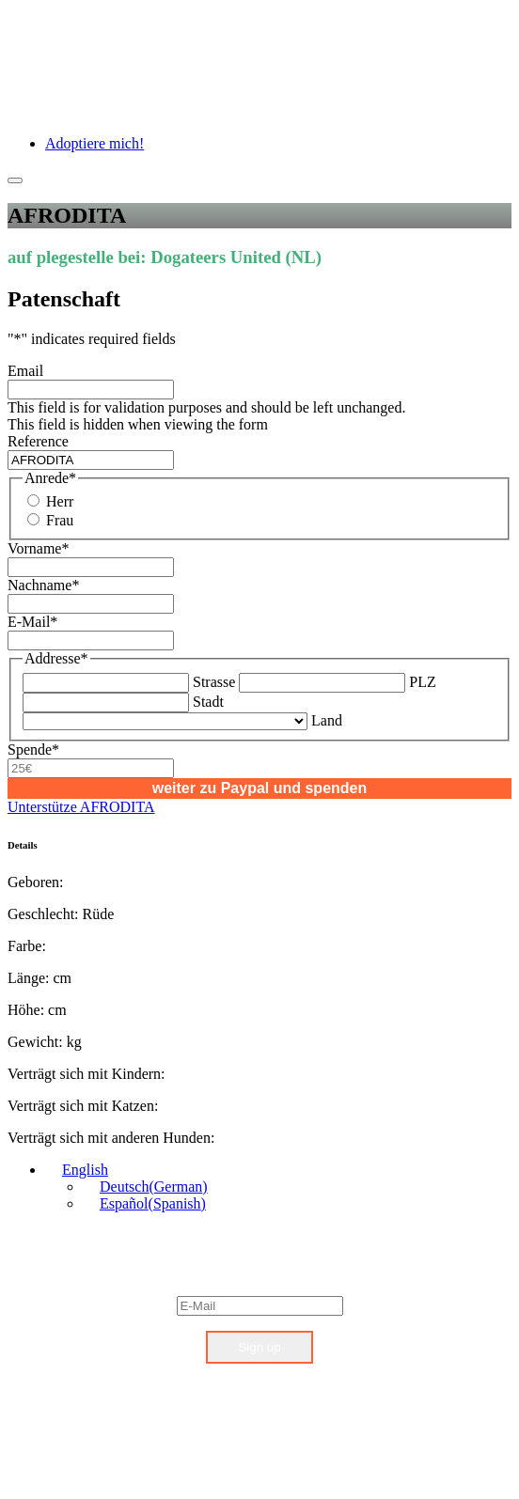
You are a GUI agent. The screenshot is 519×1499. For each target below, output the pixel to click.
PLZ (422, 682)
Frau (59, 520)
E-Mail (32, 622)
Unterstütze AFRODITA (81, 807)
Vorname (38, 548)
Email (25, 371)
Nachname (43, 585)
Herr (59, 501)
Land (326, 720)
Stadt (208, 702)
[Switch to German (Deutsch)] (145, 1187)
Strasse (214, 682)
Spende (33, 749)
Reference (38, 441)
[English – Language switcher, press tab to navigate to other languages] (76, 1170)
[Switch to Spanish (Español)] (144, 1203)
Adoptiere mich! (94, 143)
